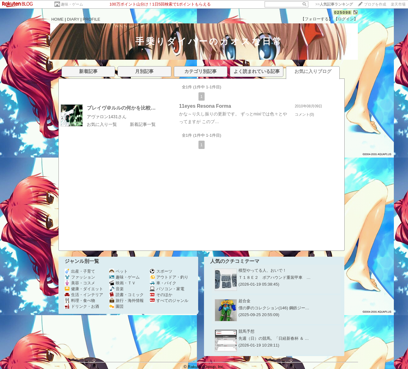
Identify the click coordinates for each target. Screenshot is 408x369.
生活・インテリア (84, 294)
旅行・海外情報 (126, 300)
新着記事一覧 (143, 124)
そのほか (161, 294)
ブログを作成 (375, 4)
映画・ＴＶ (122, 283)
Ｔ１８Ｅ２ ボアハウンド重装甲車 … (274, 277)
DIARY (73, 19)
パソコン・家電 (167, 289)
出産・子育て (80, 271)
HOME (57, 19)
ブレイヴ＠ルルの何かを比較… (121, 107)
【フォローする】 (317, 19)
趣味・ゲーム (72, 4)
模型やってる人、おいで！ (262, 270)
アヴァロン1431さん (106, 116)
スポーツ (161, 271)
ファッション (80, 277)
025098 (342, 12)
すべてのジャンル (169, 300)
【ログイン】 (346, 19)
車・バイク (163, 283)
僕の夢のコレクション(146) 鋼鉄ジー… (273, 308)
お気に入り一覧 (102, 124)
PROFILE (91, 19)
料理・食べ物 (80, 300)
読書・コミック (126, 294)
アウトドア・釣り (169, 277)
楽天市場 (398, 4)
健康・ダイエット (84, 289)
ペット (118, 271)
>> (334, 4)
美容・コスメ (80, 283)
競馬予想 (246, 331)
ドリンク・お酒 (82, 306)
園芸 (116, 306)
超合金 (244, 301)
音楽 (116, 289)
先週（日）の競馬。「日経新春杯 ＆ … (273, 338)
